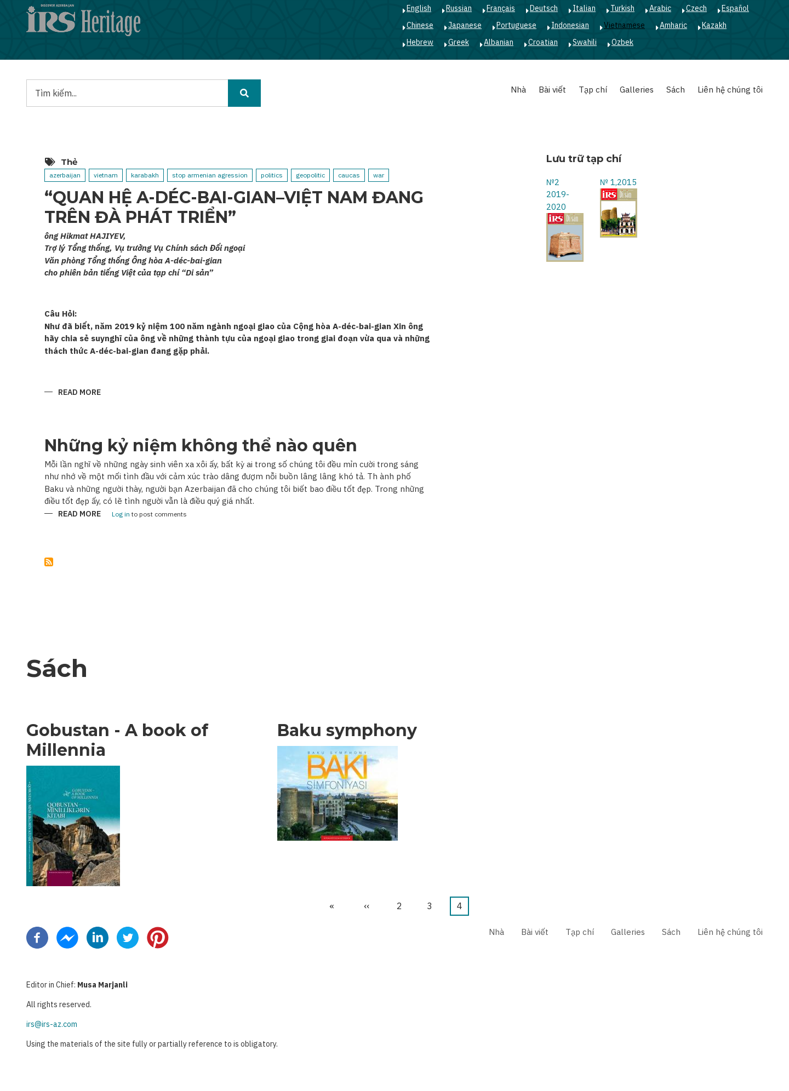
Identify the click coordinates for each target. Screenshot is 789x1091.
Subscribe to (48, 562)
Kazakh (714, 25)
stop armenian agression (210, 175)
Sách (675, 89)
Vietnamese (624, 25)
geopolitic (310, 175)
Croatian (543, 42)
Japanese (465, 25)
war (378, 175)
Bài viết (552, 89)
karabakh (145, 175)
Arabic (660, 8)
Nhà (518, 89)
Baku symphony (347, 730)
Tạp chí (593, 89)
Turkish (622, 8)
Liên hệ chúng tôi (730, 89)
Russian (459, 8)
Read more (79, 393)
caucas (349, 175)
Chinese (420, 25)
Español (735, 8)
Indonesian (570, 25)
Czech (696, 8)
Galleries (637, 89)
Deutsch (544, 8)
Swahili (585, 42)
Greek (458, 42)
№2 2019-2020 (557, 194)
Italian (584, 8)
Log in (121, 514)
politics (272, 175)
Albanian (498, 42)
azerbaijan (65, 175)
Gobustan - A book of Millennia (117, 740)
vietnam (106, 175)
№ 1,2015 (618, 182)
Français (501, 8)
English (419, 8)
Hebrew (420, 42)
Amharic (673, 25)
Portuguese (516, 25)
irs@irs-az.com (51, 1024)
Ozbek (622, 42)
